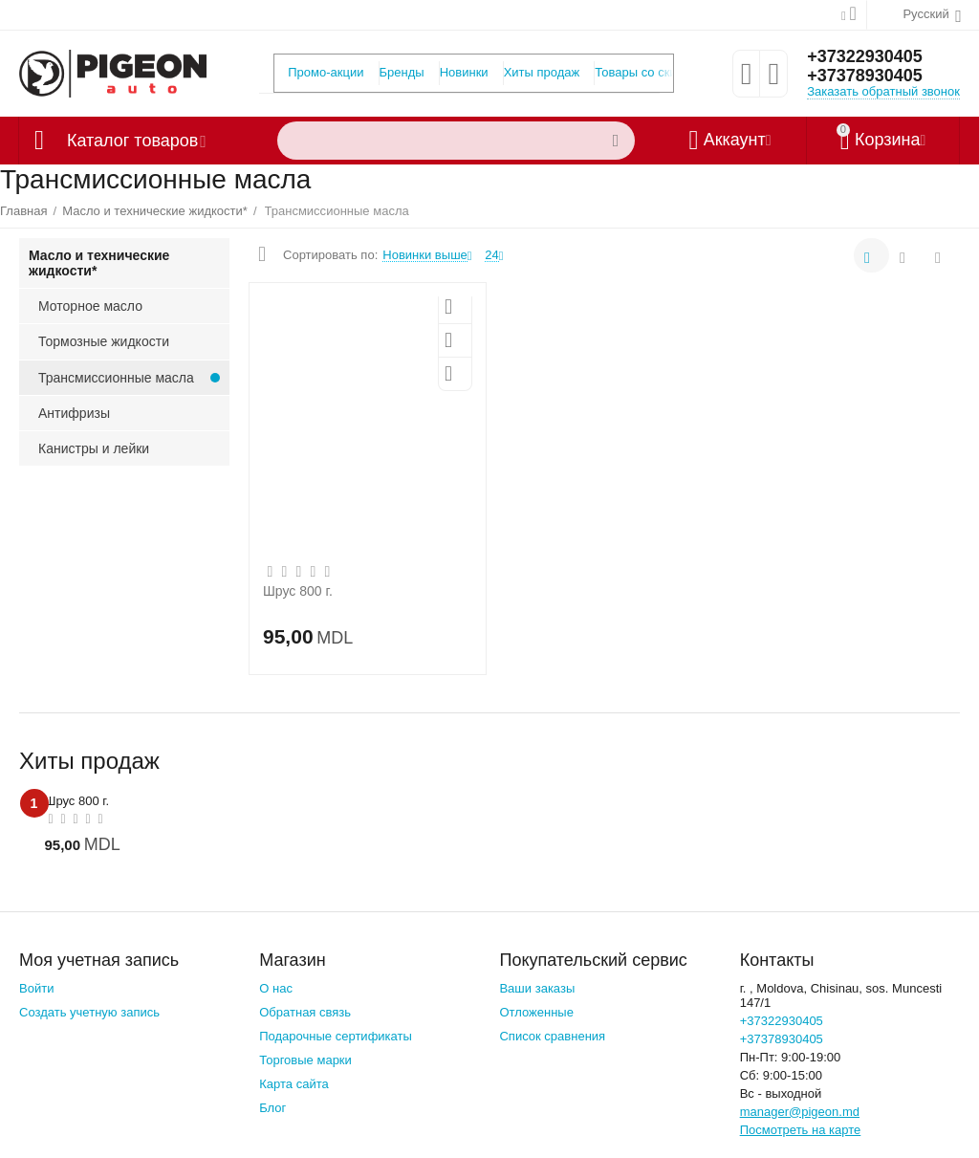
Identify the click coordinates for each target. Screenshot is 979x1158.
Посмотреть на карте (800, 1130)
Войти (36, 988)
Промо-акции (325, 72)
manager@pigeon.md (799, 1111)
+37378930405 (865, 75)
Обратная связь (305, 1012)
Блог (272, 1108)
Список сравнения (552, 1036)
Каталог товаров (132, 140)
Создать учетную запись (89, 1012)
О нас (276, 988)
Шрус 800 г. (298, 591)
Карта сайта (294, 1084)
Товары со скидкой (649, 72)
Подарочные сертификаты (335, 1036)
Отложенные (536, 1012)
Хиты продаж (542, 72)
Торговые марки (305, 1060)
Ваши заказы (537, 988)
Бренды (402, 72)
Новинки (464, 72)
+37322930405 (865, 56)
